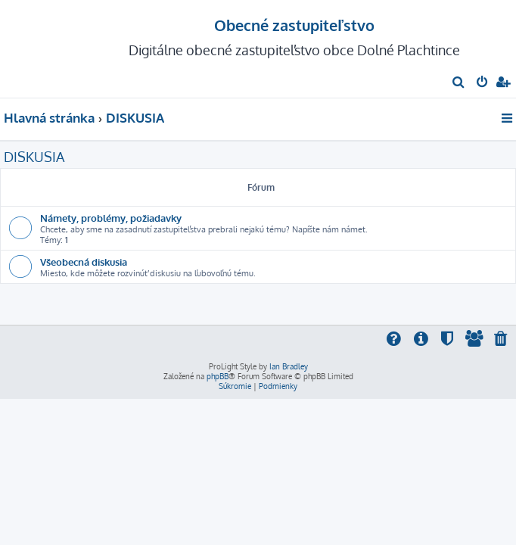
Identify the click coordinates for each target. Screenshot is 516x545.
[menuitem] (459, 83)
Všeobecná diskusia (83, 261)
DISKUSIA (34, 156)
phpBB (217, 376)
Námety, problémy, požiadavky (111, 217)
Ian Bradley (288, 366)
